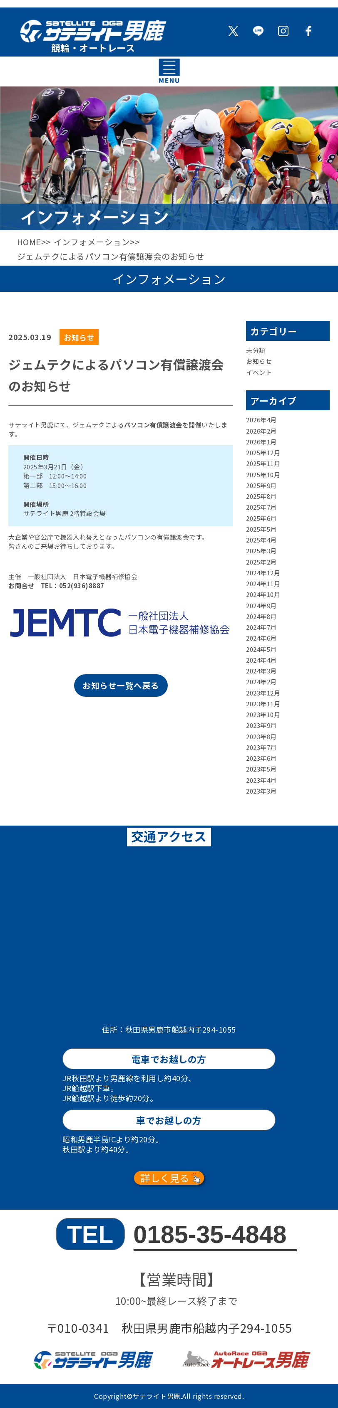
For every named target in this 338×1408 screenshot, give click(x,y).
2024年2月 (261, 681)
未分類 (256, 350)
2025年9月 (261, 485)
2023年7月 (261, 747)
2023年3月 (261, 791)
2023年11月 (263, 703)
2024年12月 (263, 572)
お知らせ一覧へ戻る (120, 686)
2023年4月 (261, 779)
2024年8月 (261, 616)
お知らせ (259, 361)
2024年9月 (261, 605)
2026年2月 (261, 430)
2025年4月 (261, 539)
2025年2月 (261, 561)
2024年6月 (261, 638)
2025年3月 (261, 550)
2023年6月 (261, 758)
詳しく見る (165, 1178)
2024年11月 (263, 583)
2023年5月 (261, 768)
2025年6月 (261, 517)
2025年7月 (261, 507)
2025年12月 (263, 452)
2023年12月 (263, 692)
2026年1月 (261, 441)
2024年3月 (261, 670)
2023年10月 (263, 714)
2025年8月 (261, 496)
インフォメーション (93, 242)
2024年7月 (261, 627)
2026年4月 (261, 419)
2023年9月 (261, 725)
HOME (29, 242)
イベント (259, 371)
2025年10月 (263, 474)
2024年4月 (261, 660)
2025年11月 (263, 463)
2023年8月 (261, 736)
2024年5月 (261, 648)
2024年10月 (263, 594)
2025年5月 (261, 529)
